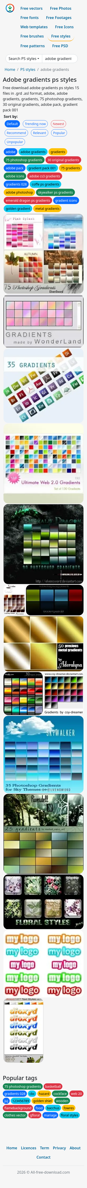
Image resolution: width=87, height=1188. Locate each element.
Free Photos (60, 8)
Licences (28, 1147)
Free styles (61, 36)
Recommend (16, 133)
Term (44, 1147)
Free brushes (32, 36)
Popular (59, 133)
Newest (58, 124)
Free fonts (29, 17)
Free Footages (59, 17)
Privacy (59, 1147)
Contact (43, 1157)
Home (10, 69)
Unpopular (15, 142)
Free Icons (64, 26)
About (75, 1147)
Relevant (39, 133)
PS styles (27, 69)
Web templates (34, 26)
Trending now (35, 124)
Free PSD (60, 45)
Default (12, 124)
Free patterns (32, 45)
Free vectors (31, 8)
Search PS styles (22, 58)
